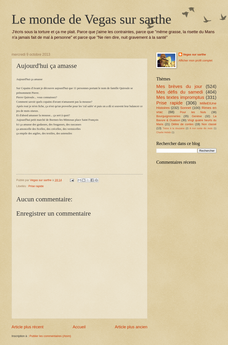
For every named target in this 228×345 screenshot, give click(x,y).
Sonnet (185, 108)
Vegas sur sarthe (194, 54)
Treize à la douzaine (174, 128)
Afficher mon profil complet (195, 60)
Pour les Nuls (193, 112)
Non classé (209, 124)
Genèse (197, 116)
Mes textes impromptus (180, 97)
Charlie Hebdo (163, 132)
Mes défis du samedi (179, 91)
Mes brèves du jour (179, 86)
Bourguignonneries (168, 116)
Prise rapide (36, 186)
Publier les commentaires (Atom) (50, 336)
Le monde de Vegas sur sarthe (91, 19)
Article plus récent (27, 327)
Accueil (79, 327)
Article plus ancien (131, 327)
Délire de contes (182, 124)
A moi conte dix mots (200, 128)
